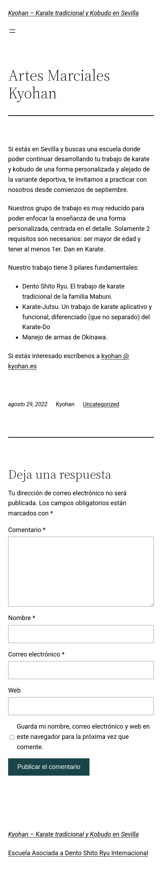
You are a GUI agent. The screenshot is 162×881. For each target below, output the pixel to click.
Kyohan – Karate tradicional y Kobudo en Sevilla (73, 13)
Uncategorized (101, 404)
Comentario (27, 529)
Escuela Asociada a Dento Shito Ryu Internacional (78, 853)
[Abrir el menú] (12, 31)
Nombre (21, 618)
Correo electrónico (36, 654)
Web (14, 690)
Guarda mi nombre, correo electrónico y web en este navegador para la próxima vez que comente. (83, 737)
